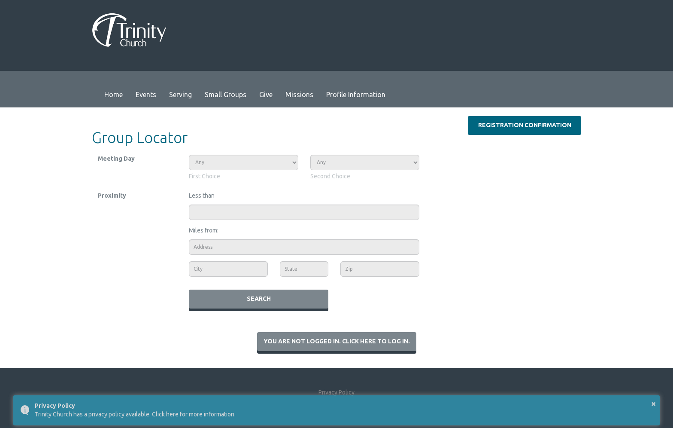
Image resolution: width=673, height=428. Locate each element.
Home (113, 94)
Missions (299, 94)
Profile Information (355, 94)
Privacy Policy (336, 392)
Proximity (112, 195)
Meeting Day (116, 158)
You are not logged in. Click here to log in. (337, 341)
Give (266, 94)
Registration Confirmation (524, 125)
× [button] (653, 403)
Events (146, 94)
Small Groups (225, 94)
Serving (180, 94)
